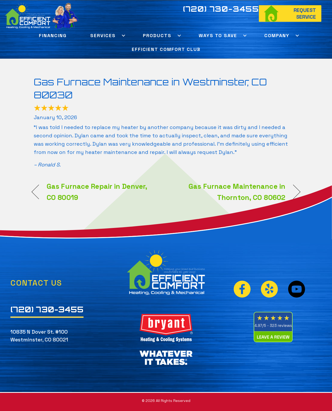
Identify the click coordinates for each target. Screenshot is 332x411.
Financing (53, 35)
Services (103, 35)
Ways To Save (218, 35)
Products (157, 35)
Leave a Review (273, 337)
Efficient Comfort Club (166, 49)
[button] (123, 35)
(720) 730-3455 (221, 9)
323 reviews (281, 325)
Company (276, 35)
